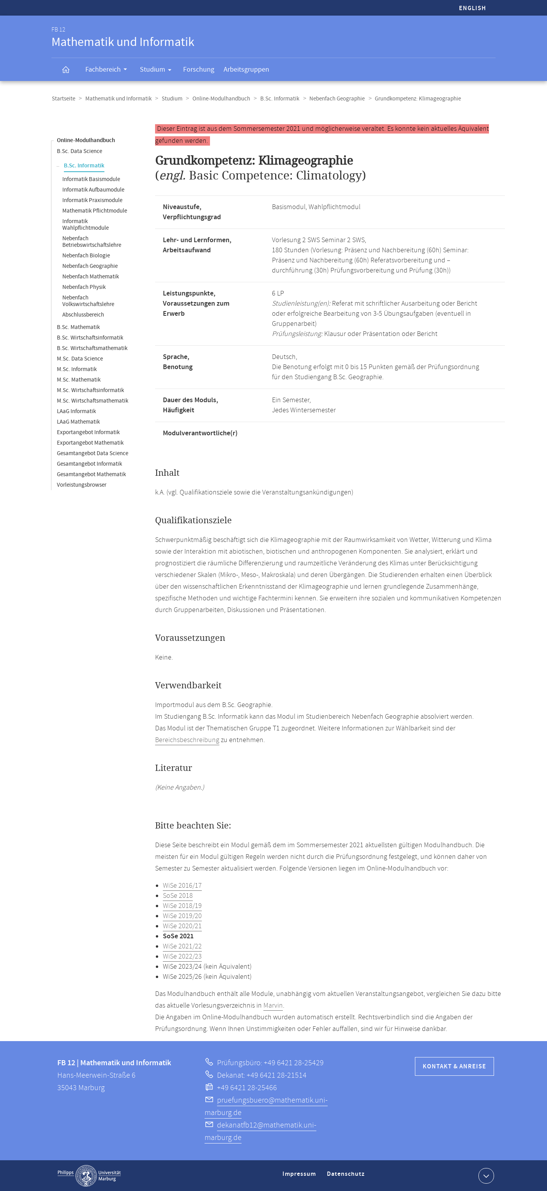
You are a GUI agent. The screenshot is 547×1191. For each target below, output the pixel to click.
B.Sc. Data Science (79, 151)
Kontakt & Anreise (454, 1066)
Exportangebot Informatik (88, 432)
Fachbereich (108, 70)
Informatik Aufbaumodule (93, 189)
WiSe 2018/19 (182, 905)
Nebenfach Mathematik (90, 276)
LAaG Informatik (76, 411)
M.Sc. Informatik (77, 369)
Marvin (273, 1005)
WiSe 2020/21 (182, 926)
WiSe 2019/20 (182, 915)
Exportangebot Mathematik (90, 442)
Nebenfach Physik (84, 286)
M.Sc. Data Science (80, 358)
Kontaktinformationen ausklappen (485, 1175)
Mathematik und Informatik (117, 98)
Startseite (63, 98)
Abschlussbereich (83, 314)
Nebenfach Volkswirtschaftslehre (88, 301)
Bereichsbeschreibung (187, 739)
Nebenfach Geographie (332, 98)
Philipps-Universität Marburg (89, 1175)
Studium (158, 71)
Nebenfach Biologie (86, 255)
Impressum (300, 1177)
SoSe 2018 (178, 895)
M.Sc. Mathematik (79, 379)
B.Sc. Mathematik (78, 327)
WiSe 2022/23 (182, 956)
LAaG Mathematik (78, 421)
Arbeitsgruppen (246, 69)
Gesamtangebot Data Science (92, 453)
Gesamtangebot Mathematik (91, 474)
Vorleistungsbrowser (81, 484)
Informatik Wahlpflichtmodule (85, 224)
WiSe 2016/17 (182, 885)
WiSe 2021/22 (182, 946)
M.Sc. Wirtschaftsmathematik (92, 400)
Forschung (198, 69)
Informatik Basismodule (91, 179)
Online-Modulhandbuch (218, 98)
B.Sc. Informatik (276, 98)
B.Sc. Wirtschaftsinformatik (90, 337)
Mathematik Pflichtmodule (94, 210)
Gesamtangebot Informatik (89, 463)
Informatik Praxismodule (92, 200)
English (472, 8)
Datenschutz (347, 1177)
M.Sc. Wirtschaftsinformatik (90, 390)
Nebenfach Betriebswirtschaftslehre (91, 241)
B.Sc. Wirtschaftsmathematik (92, 348)
